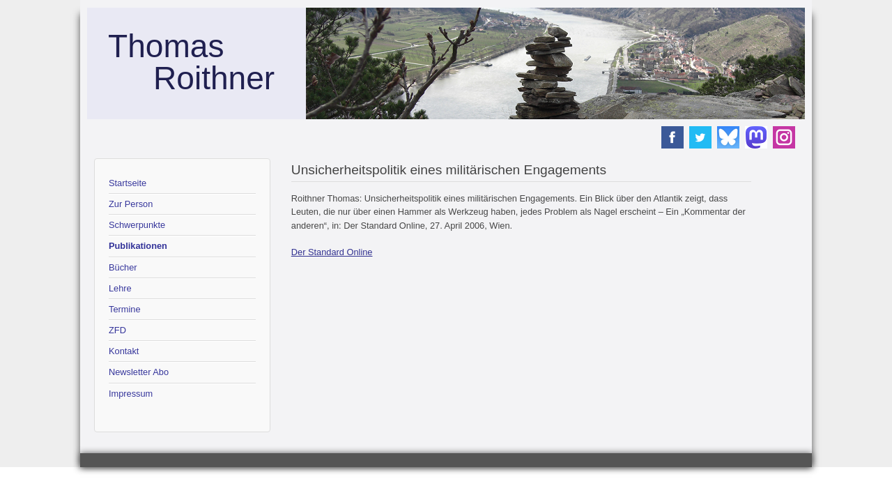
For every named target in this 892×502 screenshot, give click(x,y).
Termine (125, 309)
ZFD (117, 330)
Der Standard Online (332, 252)
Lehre (120, 288)
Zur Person (131, 204)
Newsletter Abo (139, 372)
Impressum (131, 393)
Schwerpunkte (137, 225)
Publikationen (138, 246)
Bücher (123, 267)
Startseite (127, 183)
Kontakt (124, 351)
